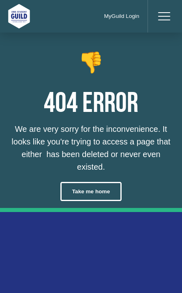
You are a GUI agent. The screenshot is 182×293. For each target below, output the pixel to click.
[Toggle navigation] (164, 16)
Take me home (91, 191)
